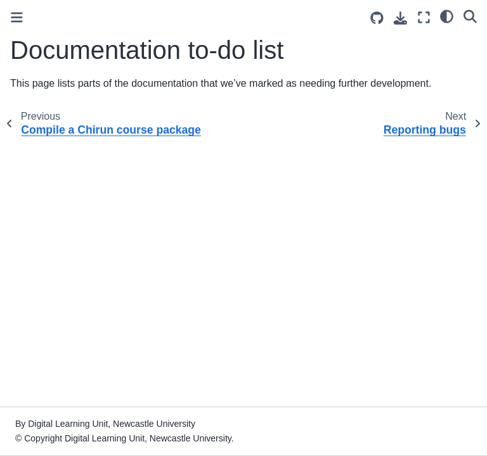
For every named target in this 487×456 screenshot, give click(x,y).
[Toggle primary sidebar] (17, 17)
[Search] (470, 16)
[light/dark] (446, 16)
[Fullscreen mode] (424, 17)
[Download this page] (400, 18)
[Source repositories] (377, 18)
